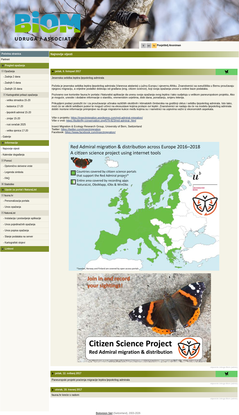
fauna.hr (7, 195)
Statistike (7, 184)
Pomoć (6, 160)
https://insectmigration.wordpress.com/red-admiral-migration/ (107, 117)
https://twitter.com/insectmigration (81, 129)
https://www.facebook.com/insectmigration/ (90, 132)
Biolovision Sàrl (104, 413)
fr (143, 45)
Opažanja (8, 71)
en (149, 45)
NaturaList (8, 213)
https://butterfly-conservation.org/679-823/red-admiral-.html (101, 120)
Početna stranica (11, 53)
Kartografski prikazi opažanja (19, 95)
